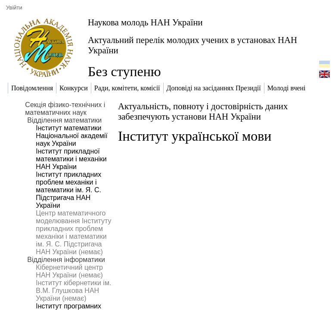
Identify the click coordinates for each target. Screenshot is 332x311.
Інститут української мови (195, 136)
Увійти (14, 7)
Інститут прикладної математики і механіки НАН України (71, 159)
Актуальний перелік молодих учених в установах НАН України (192, 45)
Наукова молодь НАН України (145, 22)
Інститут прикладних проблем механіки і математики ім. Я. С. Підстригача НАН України (68, 190)
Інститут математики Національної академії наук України (71, 135)
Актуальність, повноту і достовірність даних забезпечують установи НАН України (203, 111)
